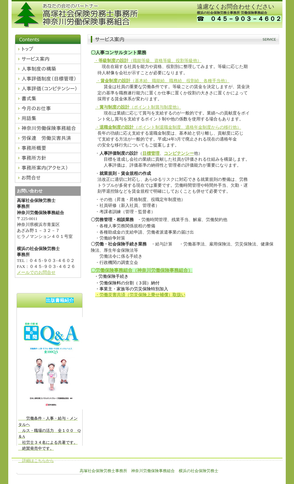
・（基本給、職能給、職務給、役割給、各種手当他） (162, 80)
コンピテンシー (179, 153)
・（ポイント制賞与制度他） (138, 107)
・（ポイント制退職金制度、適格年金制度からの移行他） (168, 127)
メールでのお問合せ (36, 272)
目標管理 (151, 153)
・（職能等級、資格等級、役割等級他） (148, 60)
